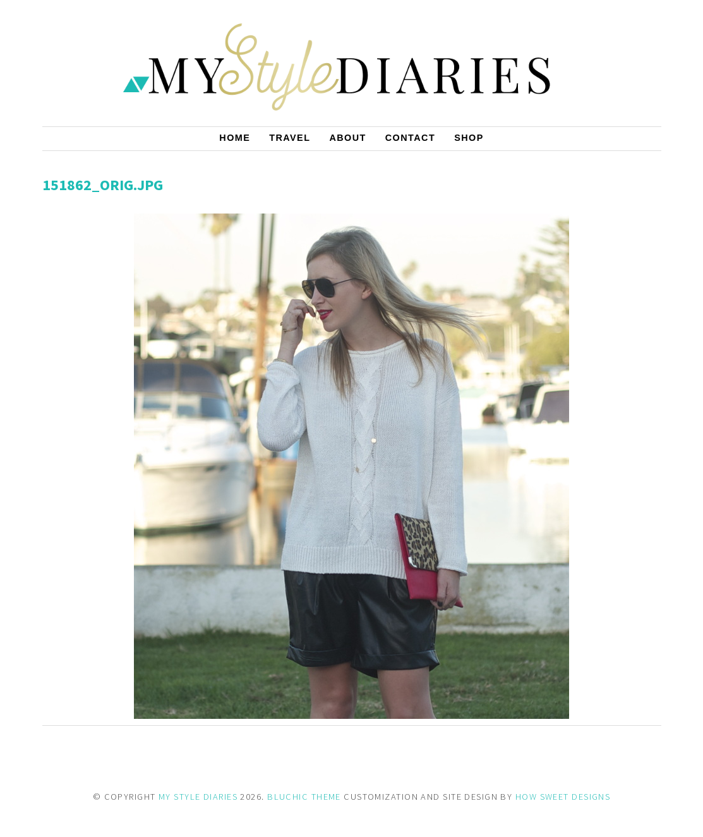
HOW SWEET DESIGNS (562, 796)
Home (234, 138)
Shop (469, 138)
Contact (410, 138)
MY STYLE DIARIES (198, 796)
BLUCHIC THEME (304, 796)
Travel (289, 138)
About (347, 138)
